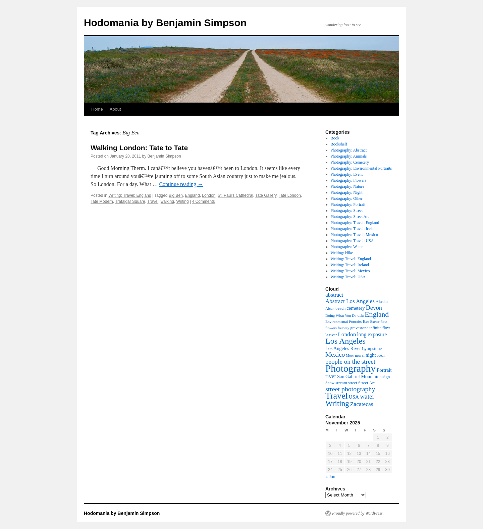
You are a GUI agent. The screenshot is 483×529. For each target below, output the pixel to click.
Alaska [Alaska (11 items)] (382, 301)
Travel (152, 201)
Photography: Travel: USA (352, 240)
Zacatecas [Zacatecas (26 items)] (361, 404)
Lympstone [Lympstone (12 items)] (372, 348)
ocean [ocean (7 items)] (381, 355)
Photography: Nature (347, 186)
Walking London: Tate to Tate (139, 148)
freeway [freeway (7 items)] (343, 328)
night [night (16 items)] (371, 355)
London (208, 195)
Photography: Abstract (349, 150)
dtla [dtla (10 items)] (361, 315)
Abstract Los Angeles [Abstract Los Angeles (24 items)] (350, 301)
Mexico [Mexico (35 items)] (335, 354)
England (192, 195)
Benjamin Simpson (164, 156)
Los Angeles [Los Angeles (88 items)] (345, 341)
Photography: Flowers (348, 180)
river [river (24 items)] (330, 376)
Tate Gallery (265, 195)
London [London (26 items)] (347, 334)
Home (97, 109)
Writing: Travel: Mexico (350, 271)
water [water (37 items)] (367, 396)
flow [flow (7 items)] (383, 322)
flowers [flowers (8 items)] (331, 328)
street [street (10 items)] (352, 382)
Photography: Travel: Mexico (354, 234)
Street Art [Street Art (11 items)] (366, 382)
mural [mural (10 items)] (360, 355)
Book (335, 138)
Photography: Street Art (350, 216)
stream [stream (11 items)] (341, 382)
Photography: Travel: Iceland (354, 228)
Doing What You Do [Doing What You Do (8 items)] (341, 315)
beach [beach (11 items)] (340, 308)
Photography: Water (347, 246)
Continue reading (181, 184)
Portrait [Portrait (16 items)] (384, 370)
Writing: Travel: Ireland (350, 264)
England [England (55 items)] (377, 314)
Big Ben (176, 195)
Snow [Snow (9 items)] (329, 382)
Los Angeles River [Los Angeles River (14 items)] (343, 348)
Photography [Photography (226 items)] (350, 368)
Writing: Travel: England (129, 195)
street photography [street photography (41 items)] (350, 389)
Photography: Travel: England (355, 222)
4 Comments (203, 201)
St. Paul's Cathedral (235, 195)
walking (167, 201)
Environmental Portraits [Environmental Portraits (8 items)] (343, 321)
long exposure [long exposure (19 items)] (372, 334)
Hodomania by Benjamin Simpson (165, 22)
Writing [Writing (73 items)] (337, 403)
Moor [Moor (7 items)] (350, 355)
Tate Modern (102, 201)
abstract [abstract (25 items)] (334, 295)
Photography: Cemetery (350, 162)
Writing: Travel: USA (348, 277)
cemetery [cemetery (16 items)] (355, 308)
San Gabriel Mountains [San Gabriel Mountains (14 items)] (359, 376)
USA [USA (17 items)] (354, 397)
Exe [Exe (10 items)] (366, 321)
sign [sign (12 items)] (386, 376)
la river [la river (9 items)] (331, 335)
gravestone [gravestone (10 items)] (359, 328)
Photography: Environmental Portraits (361, 168)
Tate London (290, 195)
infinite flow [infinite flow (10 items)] (379, 328)
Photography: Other (347, 198)
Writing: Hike (342, 252)
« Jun (330, 476)
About (115, 109)
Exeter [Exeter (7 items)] (375, 322)
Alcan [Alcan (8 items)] (329, 308)
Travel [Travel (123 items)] (336, 396)
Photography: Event (347, 174)
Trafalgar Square (130, 201)
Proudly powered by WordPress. (358, 513)
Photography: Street (347, 210)
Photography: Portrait (348, 204)
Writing (182, 201)
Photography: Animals (349, 156)
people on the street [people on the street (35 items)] (350, 361)
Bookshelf (339, 144)
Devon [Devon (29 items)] (374, 307)
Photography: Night (347, 192)
